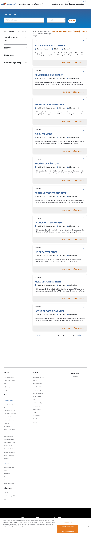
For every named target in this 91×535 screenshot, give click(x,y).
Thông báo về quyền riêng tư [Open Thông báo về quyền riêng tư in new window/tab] (39, 506)
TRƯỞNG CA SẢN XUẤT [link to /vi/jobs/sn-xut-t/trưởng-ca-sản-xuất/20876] (47, 163)
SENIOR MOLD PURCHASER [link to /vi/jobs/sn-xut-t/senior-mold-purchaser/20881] (49, 75)
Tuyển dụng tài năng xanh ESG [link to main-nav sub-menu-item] (9, 434)
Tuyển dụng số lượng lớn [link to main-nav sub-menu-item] (9, 416)
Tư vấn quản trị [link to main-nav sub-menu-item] (36, 403)
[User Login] (77, 4)
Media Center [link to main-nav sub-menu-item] (36, 405)
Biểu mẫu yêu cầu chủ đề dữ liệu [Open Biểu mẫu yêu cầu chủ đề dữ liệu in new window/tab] (73, 506)
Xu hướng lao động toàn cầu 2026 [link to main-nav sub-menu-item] (37, 395)
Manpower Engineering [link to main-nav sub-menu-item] (7, 448)
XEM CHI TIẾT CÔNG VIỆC (72, 62)
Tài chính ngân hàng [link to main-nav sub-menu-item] (9, 442)
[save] (83, 41)
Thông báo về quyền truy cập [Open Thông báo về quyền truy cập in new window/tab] (56, 506)
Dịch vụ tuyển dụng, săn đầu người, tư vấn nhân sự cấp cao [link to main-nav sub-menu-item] (9, 424)
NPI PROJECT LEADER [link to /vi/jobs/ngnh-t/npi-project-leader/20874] (46, 252)
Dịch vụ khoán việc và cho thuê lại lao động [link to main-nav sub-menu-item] (9, 430)
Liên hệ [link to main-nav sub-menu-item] (6, 462)
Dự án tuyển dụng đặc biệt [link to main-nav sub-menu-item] (9, 380)
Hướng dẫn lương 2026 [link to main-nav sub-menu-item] (37, 391)
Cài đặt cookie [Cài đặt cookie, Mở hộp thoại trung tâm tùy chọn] (68, 522)
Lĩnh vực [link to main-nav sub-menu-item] (6, 439)
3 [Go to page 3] (54, 335)
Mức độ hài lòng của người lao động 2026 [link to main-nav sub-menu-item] (38, 386)
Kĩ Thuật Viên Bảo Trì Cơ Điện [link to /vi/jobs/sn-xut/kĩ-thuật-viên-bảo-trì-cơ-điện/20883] (50, 45)
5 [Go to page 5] (63, 335)
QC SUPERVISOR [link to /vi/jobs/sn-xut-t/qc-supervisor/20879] (43, 134)
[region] (45, 526)
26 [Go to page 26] (73, 335)
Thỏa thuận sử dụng (25, 506)
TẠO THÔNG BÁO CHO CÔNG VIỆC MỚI (69, 31)
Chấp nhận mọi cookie (67, 531)
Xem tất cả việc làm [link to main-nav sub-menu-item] (9, 376)
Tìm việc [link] (6, 372)
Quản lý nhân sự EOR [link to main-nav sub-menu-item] (9, 402)
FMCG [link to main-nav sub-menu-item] (5, 444)
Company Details (13, 506)
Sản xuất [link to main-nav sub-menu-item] (6, 451)
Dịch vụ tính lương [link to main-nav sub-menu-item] (8, 420)
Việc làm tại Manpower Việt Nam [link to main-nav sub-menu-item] (9, 384)
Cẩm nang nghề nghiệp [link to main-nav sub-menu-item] (37, 400)
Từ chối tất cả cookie (68, 526)
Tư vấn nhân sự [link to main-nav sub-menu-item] (8, 413)
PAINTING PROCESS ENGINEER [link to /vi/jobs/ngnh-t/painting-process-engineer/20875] (51, 193)
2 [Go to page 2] (50, 335)
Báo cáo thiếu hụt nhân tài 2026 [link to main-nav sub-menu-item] (38, 377)
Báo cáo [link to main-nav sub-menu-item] (35, 408)
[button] (22, 31)
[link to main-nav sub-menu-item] (22, 4)
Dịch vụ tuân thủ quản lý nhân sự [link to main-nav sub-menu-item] (9, 410)
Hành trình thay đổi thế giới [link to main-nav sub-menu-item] (10, 465)
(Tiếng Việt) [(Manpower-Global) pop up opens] (80, 1)
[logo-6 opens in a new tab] (64, 485)
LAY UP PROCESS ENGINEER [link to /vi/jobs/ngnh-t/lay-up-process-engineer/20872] (49, 311)
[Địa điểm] (56, 19)
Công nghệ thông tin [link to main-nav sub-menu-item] (9, 453)
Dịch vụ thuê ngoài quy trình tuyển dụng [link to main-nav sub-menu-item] (10, 405)
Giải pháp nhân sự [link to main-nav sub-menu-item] (8, 395)
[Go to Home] (8, 4)
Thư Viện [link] (35, 372)
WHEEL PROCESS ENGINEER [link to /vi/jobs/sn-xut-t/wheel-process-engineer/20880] (49, 104)
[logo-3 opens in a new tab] (42, 485)
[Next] (67, 335)
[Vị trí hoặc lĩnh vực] (24, 19)
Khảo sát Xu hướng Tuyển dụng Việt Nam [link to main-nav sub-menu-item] (38, 382)
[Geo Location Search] (64, 20)
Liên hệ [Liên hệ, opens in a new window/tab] (70, 1)
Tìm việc (73, 20)
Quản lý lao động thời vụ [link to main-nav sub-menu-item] (9, 398)
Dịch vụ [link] (6, 390)
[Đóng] (88, 526)
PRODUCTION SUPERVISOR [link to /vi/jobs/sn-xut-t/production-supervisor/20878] (49, 222)
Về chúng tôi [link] (8, 458)
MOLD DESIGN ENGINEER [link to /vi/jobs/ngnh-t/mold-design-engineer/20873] (48, 281)
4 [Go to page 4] (58, 335)
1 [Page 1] (45, 335)
